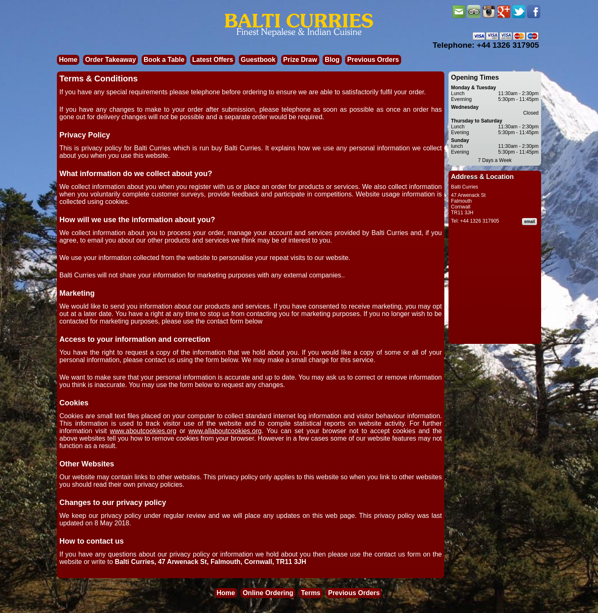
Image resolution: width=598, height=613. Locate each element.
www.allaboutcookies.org (225, 430)
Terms (311, 592)
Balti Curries (304, 608)
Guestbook (258, 59)
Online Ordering (268, 592)
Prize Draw (300, 59)
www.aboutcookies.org (143, 430)
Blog (332, 59)
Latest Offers (212, 59)
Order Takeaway (110, 59)
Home (68, 59)
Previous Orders (373, 59)
